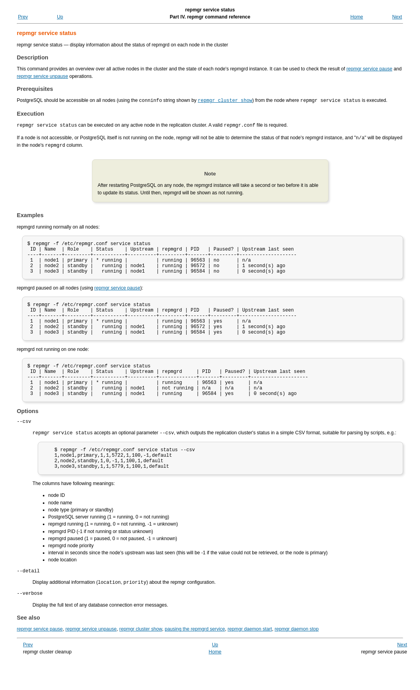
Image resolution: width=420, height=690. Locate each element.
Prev (23, 17)
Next (397, 17)
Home (356, 17)
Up (60, 17)
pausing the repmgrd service (195, 657)
